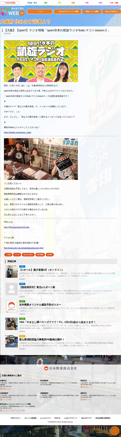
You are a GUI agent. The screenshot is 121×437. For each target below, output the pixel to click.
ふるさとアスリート (70, 418)
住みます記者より (111, 11)
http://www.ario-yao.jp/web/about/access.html (23, 248)
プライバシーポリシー (14, 430)
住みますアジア (86, 418)
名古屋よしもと (88, 387)
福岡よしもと (87, 399)
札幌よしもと (6, 389)
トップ (40, 11)
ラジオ (17, 255)
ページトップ (114, 430)
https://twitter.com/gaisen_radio (17, 132)
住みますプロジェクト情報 (68, 11)
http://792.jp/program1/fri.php (16, 227)
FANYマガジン (16, 418)
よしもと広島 (6, 399)
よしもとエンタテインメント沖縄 (13, 410)
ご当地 (8, 255)
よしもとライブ (45, 418)
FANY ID (57, 418)
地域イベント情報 (92, 11)
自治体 (49, 255)
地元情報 (40, 255)
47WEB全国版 (10, 3)
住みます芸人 (28, 255)
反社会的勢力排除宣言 (102, 418)
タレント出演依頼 (30, 418)
